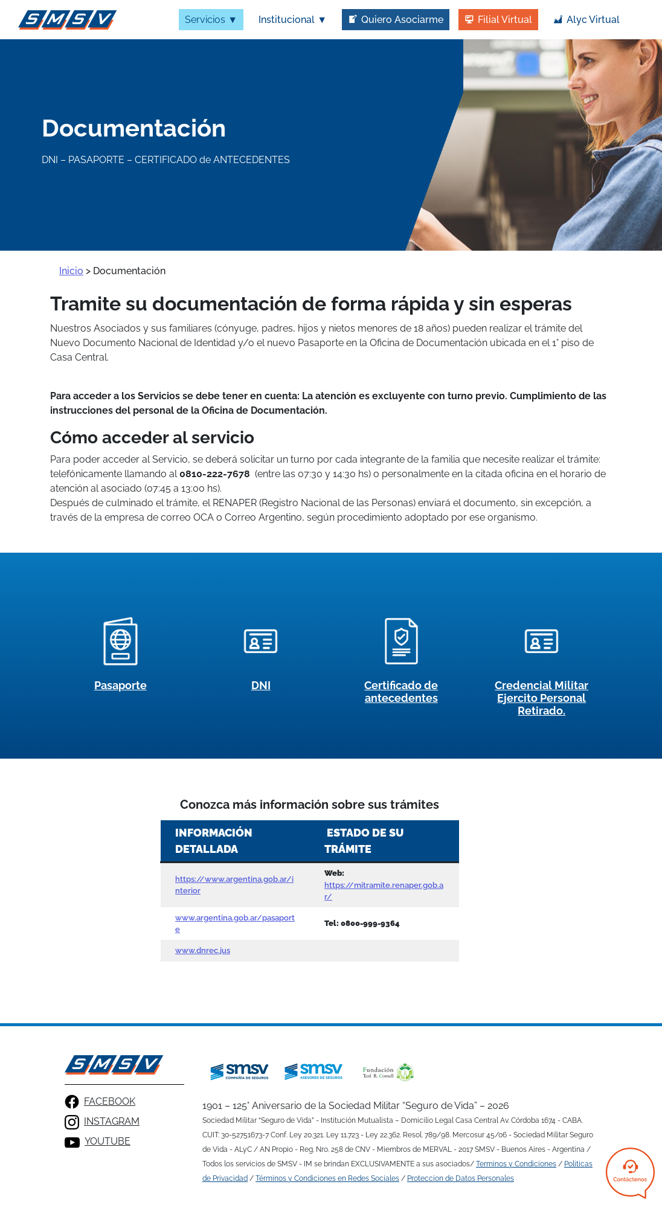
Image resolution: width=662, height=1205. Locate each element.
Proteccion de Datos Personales (460, 1178)
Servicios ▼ (211, 19)
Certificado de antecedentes (401, 691)
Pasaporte (120, 685)
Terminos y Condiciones (516, 1164)
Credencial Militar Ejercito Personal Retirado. (541, 698)
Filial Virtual (505, 19)
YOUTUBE (97, 1142)
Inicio (71, 271)
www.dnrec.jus (202, 950)
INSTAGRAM (102, 1122)
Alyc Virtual (593, 19)
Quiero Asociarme (402, 19)
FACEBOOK (100, 1102)
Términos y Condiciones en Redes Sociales (327, 1178)
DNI (261, 685)
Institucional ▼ (293, 19)
